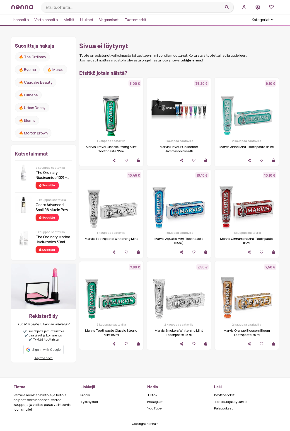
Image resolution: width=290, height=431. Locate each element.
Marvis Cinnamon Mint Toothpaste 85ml (246, 240)
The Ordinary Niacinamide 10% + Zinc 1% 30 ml (51, 175)
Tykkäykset (89, 401)
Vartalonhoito (46, 19)
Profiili (85, 395)
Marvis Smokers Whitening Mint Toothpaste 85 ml (179, 332)
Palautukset (223, 408)
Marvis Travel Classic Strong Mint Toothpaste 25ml (111, 149)
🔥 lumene (28, 95)
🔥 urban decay (32, 107)
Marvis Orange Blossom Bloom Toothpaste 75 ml (247, 332)
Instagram (155, 401)
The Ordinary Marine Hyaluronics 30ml (53, 239)
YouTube (154, 408)
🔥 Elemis (27, 120)
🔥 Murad (55, 69)
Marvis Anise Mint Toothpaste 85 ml (247, 147)
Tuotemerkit (135, 19)
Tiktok (152, 395)
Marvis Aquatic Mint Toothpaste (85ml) (179, 240)
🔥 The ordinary (32, 56)
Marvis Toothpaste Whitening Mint (111, 238)
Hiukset (87, 19)
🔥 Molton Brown (33, 133)
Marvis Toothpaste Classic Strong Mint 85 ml (111, 332)
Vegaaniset (109, 19)
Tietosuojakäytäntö (230, 401)
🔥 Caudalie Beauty (36, 82)
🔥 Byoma (27, 69)
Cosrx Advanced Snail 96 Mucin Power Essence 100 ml (54, 207)
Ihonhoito (20, 19)
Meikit (69, 19)
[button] (43, 349)
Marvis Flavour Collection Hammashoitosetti (179, 149)
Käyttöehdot (43, 358)
